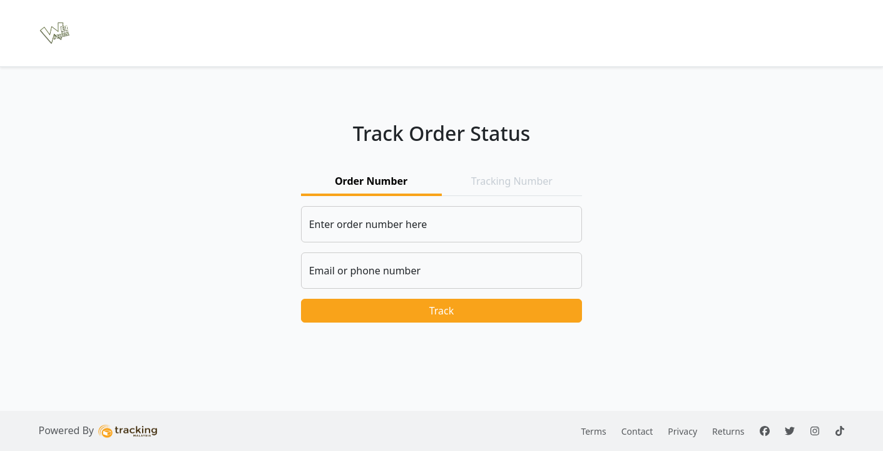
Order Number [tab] (371, 181)
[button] (55, 33)
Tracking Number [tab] (512, 181)
